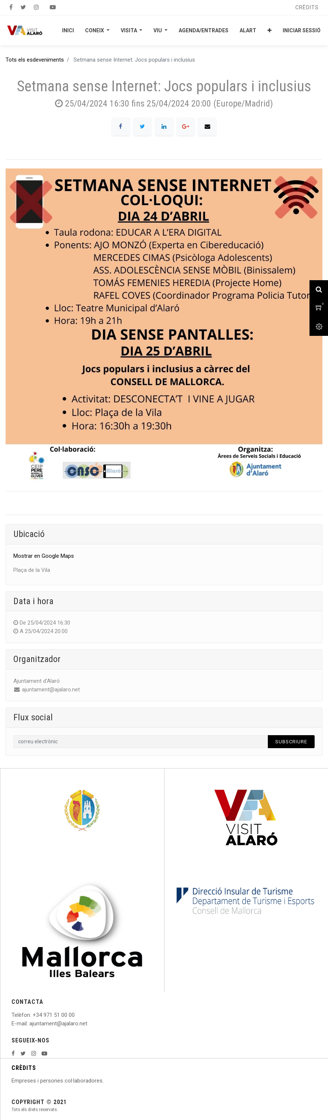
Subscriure (291, 741)
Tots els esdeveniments (35, 59)
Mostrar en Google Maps (43, 556)
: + (33, 1015)
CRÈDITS (24, 1067)
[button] (269, 30)
